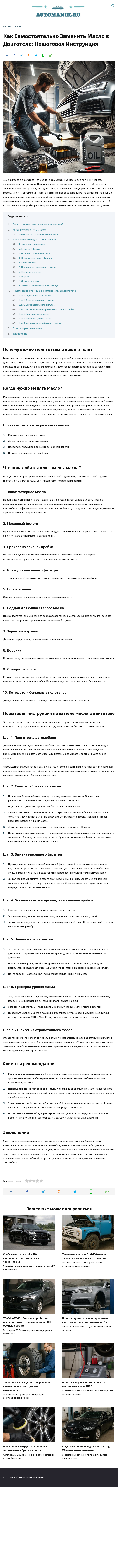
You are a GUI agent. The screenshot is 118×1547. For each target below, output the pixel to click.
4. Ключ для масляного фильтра (35, 258)
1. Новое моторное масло (32, 244)
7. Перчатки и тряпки (30, 271)
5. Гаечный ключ (27, 262)
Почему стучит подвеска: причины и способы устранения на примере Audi (85, 1380)
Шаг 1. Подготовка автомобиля (35, 295)
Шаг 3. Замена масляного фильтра (37, 304)
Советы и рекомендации (27, 328)
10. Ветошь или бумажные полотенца (38, 285)
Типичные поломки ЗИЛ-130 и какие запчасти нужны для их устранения (84, 1316)
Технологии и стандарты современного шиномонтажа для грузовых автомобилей (28, 1446)
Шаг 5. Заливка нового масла (34, 313)
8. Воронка (24, 276)
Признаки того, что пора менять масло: (39, 234)
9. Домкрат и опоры (29, 281)
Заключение (20, 333)
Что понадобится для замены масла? (34, 239)
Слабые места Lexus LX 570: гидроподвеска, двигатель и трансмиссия (21, 1318)
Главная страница (12, 26)
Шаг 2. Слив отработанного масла (36, 299)
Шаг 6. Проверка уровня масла (35, 318)
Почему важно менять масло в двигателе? (38, 224)
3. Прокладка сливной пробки (34, 253)
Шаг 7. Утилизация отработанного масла (40, 323)
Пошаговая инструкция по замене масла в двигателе (44, 290)
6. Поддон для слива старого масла (37, 267)
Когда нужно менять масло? (29, 229)
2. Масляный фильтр (29, 248)
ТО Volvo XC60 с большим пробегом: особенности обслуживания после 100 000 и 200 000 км (27, 1382)
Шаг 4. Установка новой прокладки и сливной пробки (46, 309)
